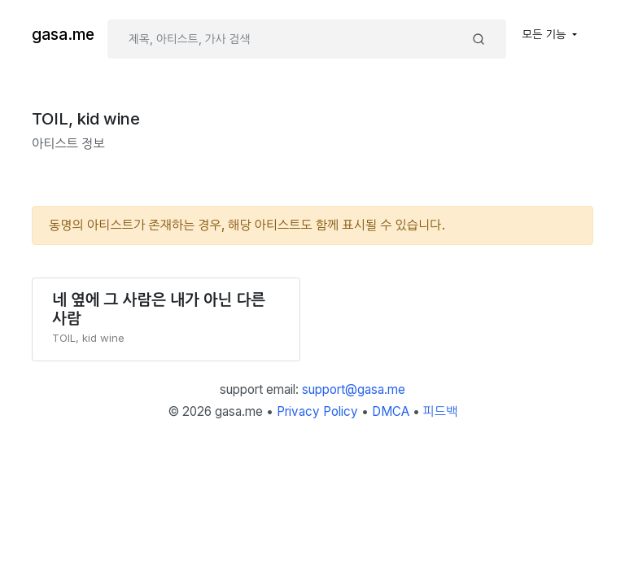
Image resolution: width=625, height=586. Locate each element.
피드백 (440, 411)
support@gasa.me (353, 389)
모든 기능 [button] (546, 34)
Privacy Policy (317, 411)
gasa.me (63, 34)
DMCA (390, 411)
